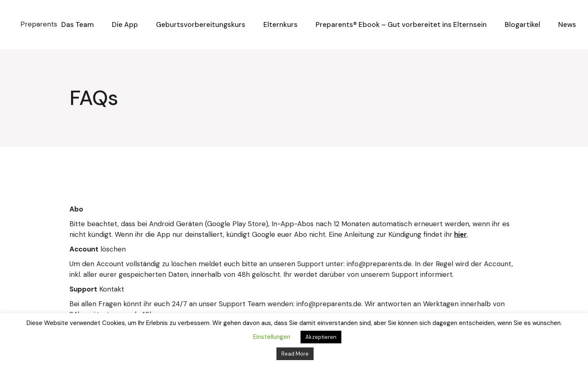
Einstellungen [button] (271, 337)
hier (460, 234)
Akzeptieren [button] (320, 337)
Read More (295, 353)
